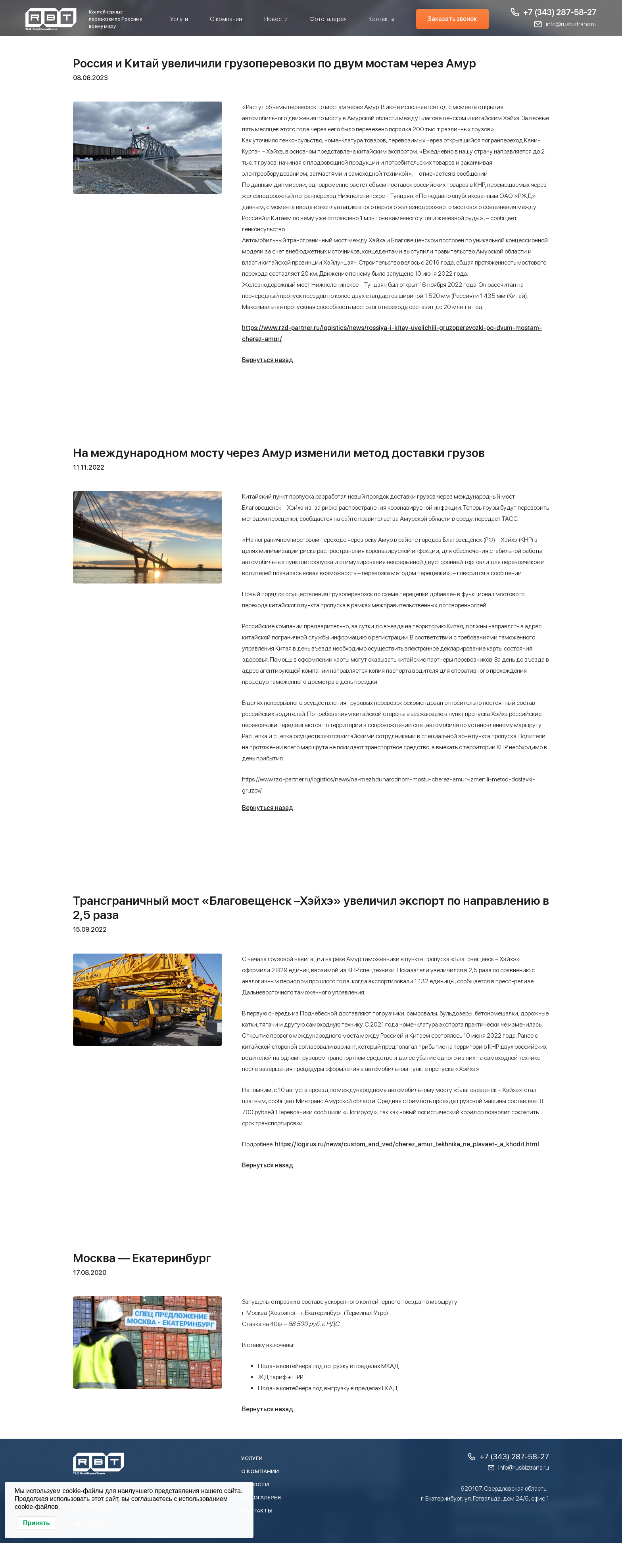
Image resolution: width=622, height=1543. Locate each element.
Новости (276, 19)
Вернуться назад (267, 360)
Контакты (381, 19)
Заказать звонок (452, 19)
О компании (226, 19)
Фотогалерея (328, 19)
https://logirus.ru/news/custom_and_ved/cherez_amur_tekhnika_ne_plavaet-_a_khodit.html (407, 1144)
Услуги (179, 19)
